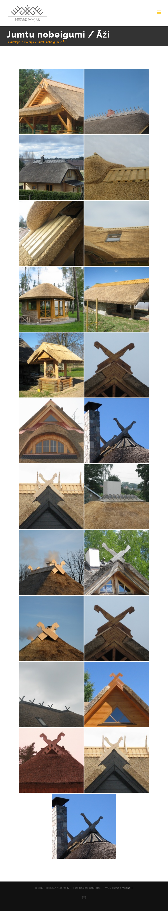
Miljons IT (127, 888)
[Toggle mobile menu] (159, 12)
